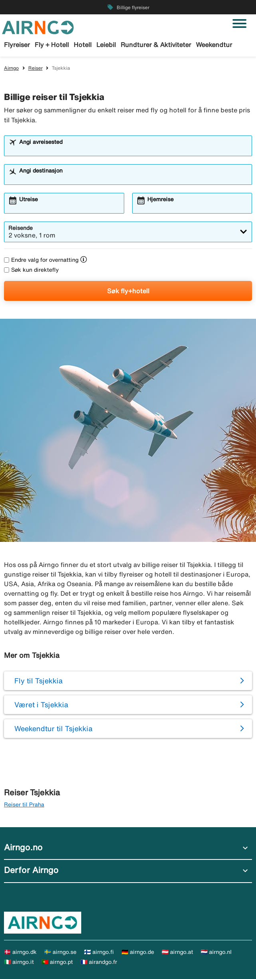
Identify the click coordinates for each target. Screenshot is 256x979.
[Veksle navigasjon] (239, 23)
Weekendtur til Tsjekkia (53, 728)
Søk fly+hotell (128, 291)
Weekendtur (214, 44)
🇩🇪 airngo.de (137, 952)
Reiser (35, 68)
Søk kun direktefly (31, 270)
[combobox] (133, 149)
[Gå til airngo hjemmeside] (38, 27)
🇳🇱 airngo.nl (216, 952)
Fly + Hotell (52, 44)
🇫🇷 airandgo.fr (98, 962)
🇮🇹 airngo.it (19, 962)
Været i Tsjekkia (41, 704)
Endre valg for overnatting (41, 260)
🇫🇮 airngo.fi (99, 952)
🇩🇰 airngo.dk (20, 952)
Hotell (83, 44)
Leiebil (106, 44)
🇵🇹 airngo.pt (57, 962)
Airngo (11, 68)
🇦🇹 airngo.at (177, 952)
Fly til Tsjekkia (38, 680)
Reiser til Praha (24, 804)
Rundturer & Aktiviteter (156, 44)
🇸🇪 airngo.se (60, 952)
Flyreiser (17, 44)
